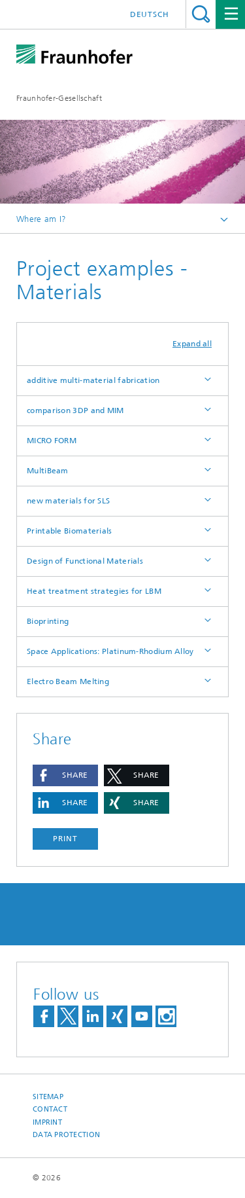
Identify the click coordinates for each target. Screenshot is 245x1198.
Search (201, 14)
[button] (65, 775)
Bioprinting (48, 621)
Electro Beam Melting (68, 681)
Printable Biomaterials (69, 530)
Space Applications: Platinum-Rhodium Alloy (110, 651)
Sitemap (48, 1097)
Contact (50, 1109)
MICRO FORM (51, 440)
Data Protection (66, 1135)
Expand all (192, 343)
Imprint (47, 1122)
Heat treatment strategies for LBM (94, 591)
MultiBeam (48, 470)
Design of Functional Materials (85, 561)
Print (65, 838)
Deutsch (149, 14)
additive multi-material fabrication (93, 380)
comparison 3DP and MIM (75, 410)
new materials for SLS (68, 500)
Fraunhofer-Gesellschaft (59, 98)
